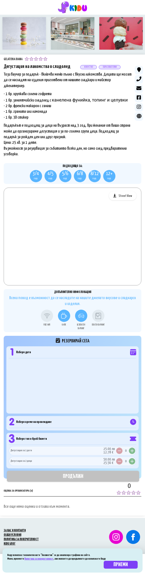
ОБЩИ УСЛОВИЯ (12, 535)
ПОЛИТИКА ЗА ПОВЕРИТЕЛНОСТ (21, 539)
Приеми (120, 564)
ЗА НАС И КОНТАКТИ (15, 530)
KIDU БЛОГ (9, 543)
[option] (24, 33)
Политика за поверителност (39, 558)
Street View (125, 196)
